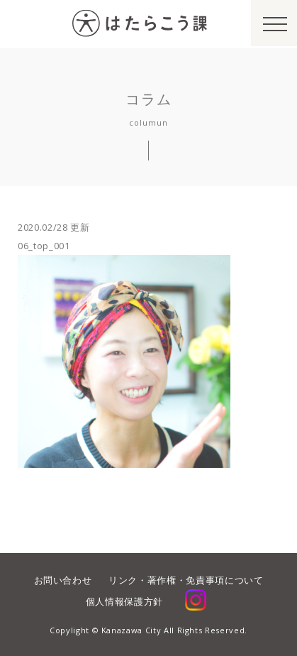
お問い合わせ (63, 580)
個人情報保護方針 (124, 601)
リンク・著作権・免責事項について (185, 580)
